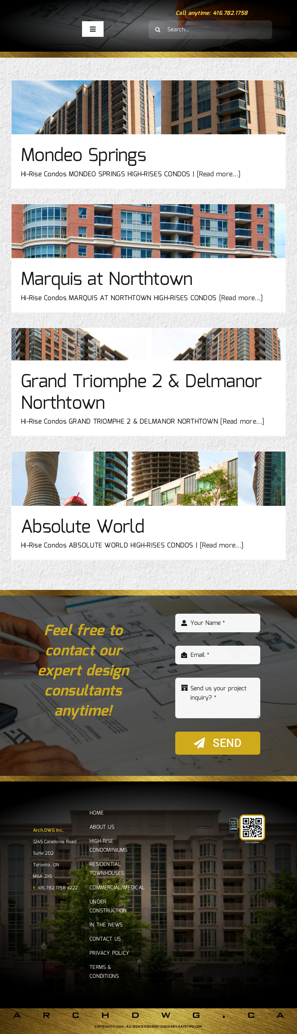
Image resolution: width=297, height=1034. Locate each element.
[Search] (157, 29)
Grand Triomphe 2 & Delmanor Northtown (141, 393)
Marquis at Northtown (107, 280)
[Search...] (210, 29)
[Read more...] (219, 174)
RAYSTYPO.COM (190, 1026)
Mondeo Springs (83, 156)
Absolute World (82, 527)
